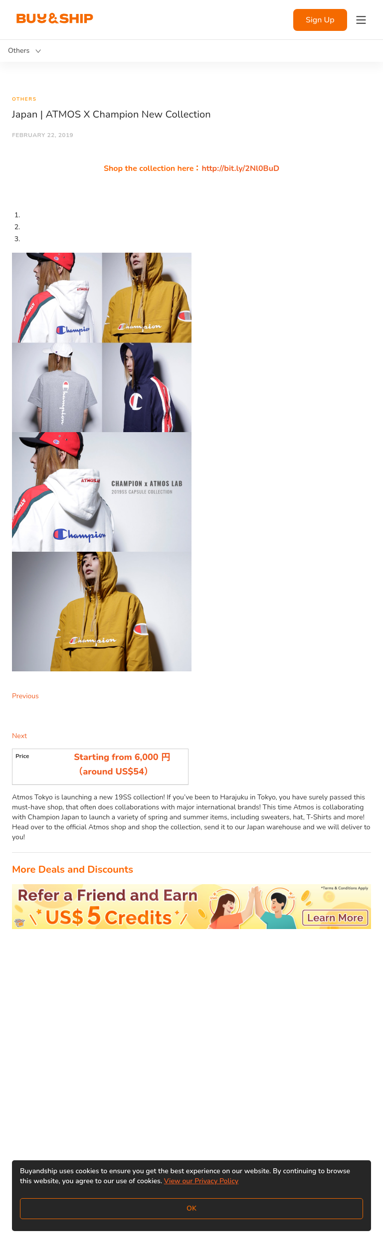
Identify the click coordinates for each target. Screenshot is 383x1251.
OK (191, 1208)
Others (24, 99)
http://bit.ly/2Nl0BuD (240, 168)
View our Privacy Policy (201, 1181)
